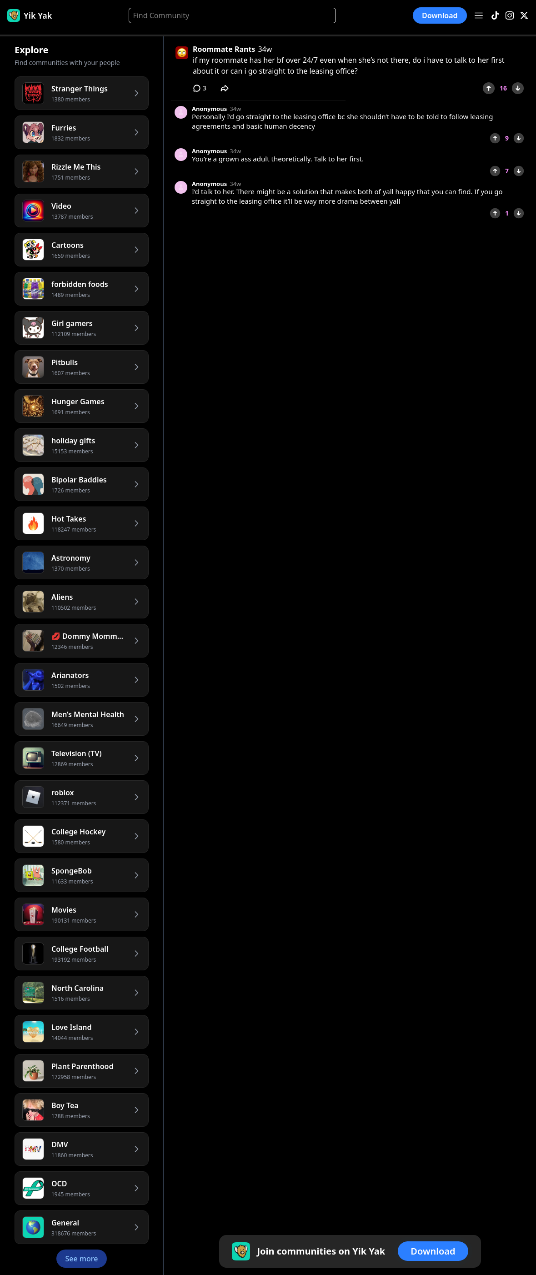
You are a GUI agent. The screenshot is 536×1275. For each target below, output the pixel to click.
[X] (524, 15)
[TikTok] (495, 15)
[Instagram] (509, 15)
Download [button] (440, 15)
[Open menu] (478, 15)
